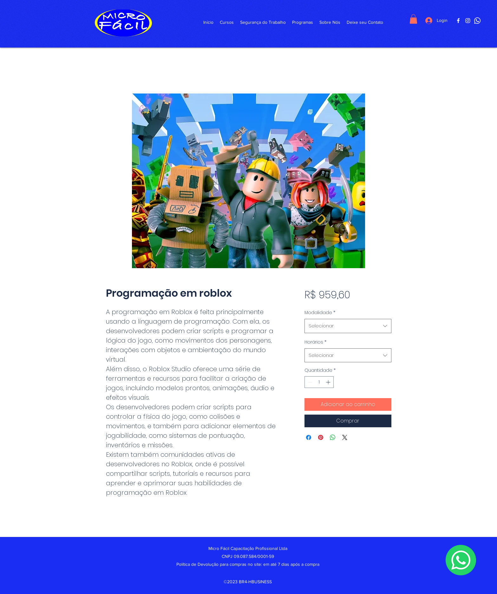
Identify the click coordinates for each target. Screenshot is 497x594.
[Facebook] (458, 20)
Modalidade (319, 312)
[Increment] (329, 382)
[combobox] (347, 326)
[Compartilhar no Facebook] (308, 437)
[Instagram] (468, 20)
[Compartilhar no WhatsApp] (333, 437)
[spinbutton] (319, 382)
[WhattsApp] (477, 20)
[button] (413, 19)
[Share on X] (345, 437)
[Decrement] (309, 382)
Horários (315, 342)
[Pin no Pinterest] (320, 437)
